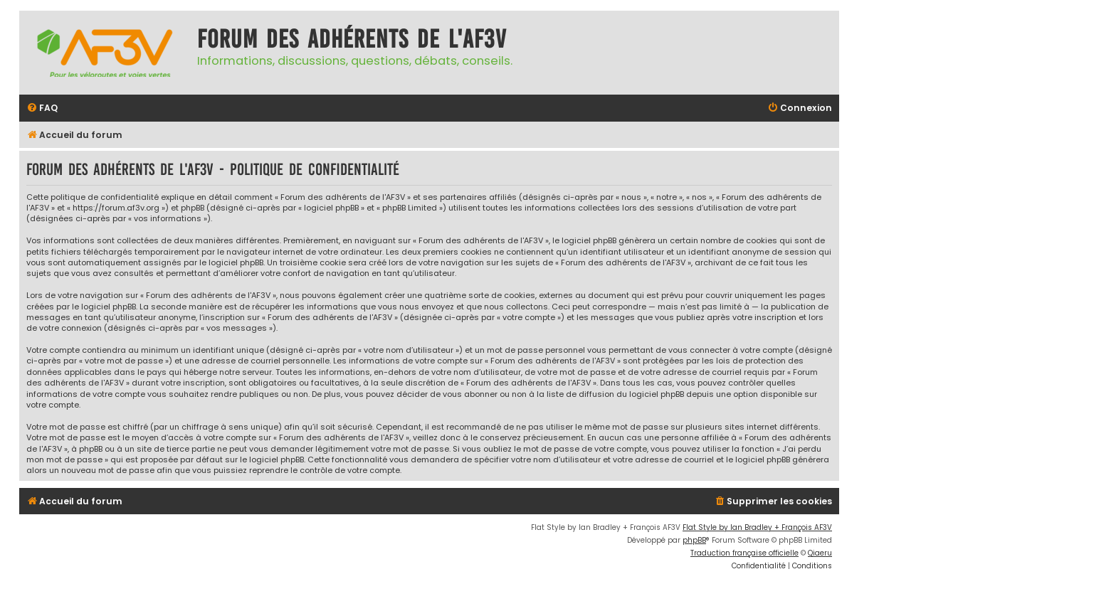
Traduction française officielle (744, 553)
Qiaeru (820, 553)
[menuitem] (42, 108)
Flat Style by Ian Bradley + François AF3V (757, 527)
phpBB (694, 540)
